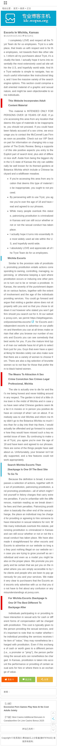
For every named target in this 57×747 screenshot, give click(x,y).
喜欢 (9, 679)
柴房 (22, 8)
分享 (44, 679)
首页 (15, 8)
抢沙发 (28, 679)
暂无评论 (29, 36)
